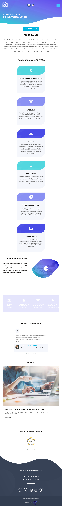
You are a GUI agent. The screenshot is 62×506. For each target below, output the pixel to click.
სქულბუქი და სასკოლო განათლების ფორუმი (19, 406)
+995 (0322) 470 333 (32, 480)
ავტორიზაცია (31, 28)
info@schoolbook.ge (32, 476)
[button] (26, 353)
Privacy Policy (31, 483)
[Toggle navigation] (58, 5)
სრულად (8, 414)
